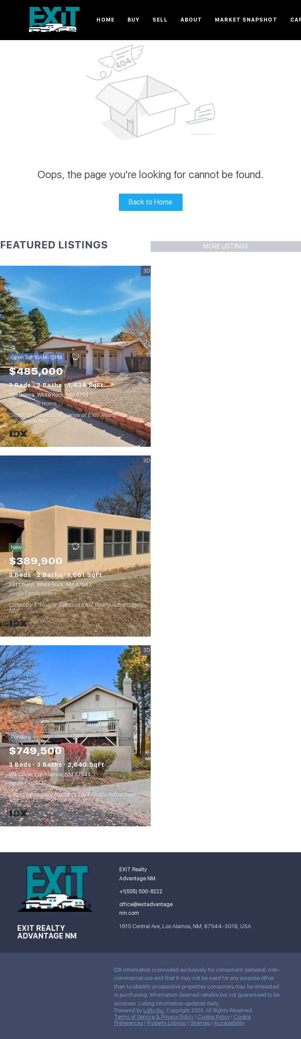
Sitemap (200, 1023)
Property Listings (166, 1023)
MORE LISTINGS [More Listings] (225, 246)
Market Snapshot (246, 20)
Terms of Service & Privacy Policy (154, 1017)
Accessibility (229, 1023)
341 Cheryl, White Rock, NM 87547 (50, 585)
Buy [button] (133, 20)
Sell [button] (159, 20)
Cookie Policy (214, 1017)
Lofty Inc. (154, 1011)
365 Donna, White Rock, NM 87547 (50, 395)
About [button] (191, 20)
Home (105, 20)
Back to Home (150, 202)
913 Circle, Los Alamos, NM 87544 (50, 775)
